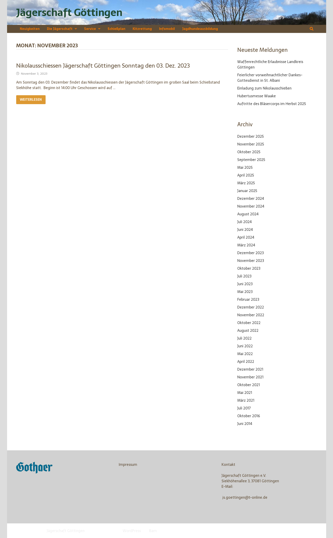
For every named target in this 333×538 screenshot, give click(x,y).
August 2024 (247, 214)
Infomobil (167, 28)
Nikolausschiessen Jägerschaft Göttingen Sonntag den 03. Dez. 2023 (103, 65)
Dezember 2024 (250, 198)
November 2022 (250, 315)
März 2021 (245, 400)
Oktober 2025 (248, 152)
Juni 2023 (245, 284)
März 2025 (246, 183)
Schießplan (116, 28)
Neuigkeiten (30, 28)
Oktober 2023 (248, 268)
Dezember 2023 (250, 253)
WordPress (132, 531)
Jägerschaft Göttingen (69, 12)
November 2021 (250, 377)
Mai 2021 (244, 393)
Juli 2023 (244, 276)
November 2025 (250, 144)
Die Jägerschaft (59, 28)
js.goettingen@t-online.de (244, 497)
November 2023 (250, 261)
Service (90, 28)
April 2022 (245, 361)
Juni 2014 (244, 424)
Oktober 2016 (248, 416)
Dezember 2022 (250, 307)
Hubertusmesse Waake (256, 96)
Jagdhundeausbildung (200, 28)
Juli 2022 (244, 338)
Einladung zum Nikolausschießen (264, 88)
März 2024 (246, 245)
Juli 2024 (244, 222)
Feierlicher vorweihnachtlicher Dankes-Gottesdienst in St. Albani (269, 77)
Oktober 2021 (248, 385)
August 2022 (247, 330)
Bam (153, 531)
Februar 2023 (248, 299)
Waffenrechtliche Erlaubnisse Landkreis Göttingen (270, 64)
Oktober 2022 (249, 323)
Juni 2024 (245, 229)
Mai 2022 (245, 354)
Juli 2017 (244, 408)
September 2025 (251, 160)
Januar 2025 (247, 191)
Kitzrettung (142, 28)
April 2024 (245, 237)
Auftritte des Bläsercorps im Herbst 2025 (271, 104)
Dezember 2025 (250, 136)
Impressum (128, 464)
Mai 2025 (245, 167)
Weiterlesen (33, 99)
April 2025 (245, 175)
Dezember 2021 (250, 369)
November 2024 (250, 206)
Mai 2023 (245, 292)
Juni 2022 (245, 346)
